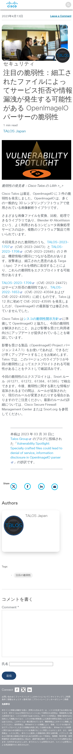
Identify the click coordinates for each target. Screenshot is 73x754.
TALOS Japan (14, 131)
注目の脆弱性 (23, 575)
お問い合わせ (8, 697)
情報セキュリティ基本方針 (19, 699)
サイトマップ (57, 697)
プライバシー (39, 699)
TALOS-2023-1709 (16, 283)
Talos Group (21, 439)
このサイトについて (40, 697)
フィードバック (22, 697)
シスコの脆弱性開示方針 (41, 319)
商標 (66, 699)
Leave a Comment (60, 16)
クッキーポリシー (55, 699)
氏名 (5, 664)
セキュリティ (19, 64)
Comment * (10, 607)
